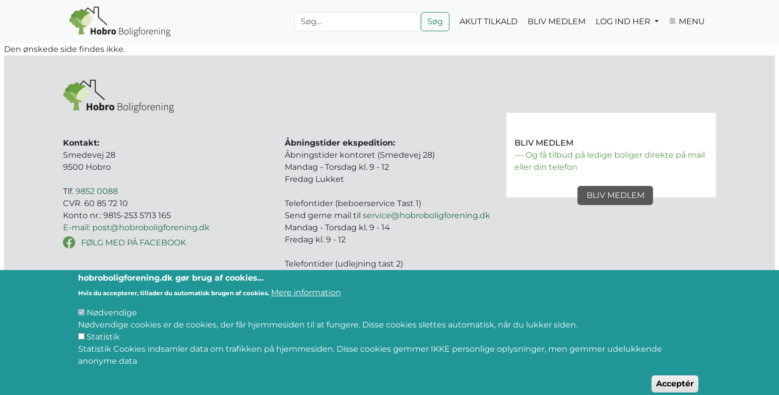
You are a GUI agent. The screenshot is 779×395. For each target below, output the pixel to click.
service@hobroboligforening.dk (426, 215)
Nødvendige (112, 320)
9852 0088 (97, 191)
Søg (435, 21)
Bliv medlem (615, 195)
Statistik (103, 345)
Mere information (306, 300)
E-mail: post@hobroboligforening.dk (136, 227)
